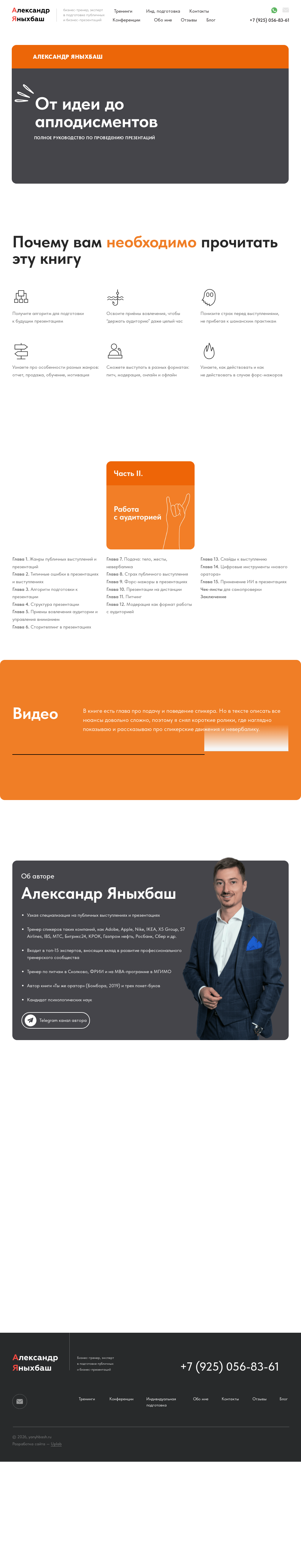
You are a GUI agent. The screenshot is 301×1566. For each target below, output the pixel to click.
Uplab (56, 1548)
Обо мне (163, 20)
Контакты (199, 11)
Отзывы (189, 20)
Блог (210, 20)
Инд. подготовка (163, 11)
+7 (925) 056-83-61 (269, 20)
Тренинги (123, 11)
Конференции (126, 20)
